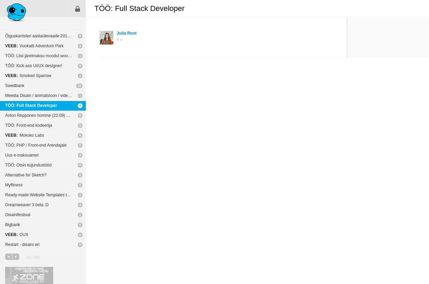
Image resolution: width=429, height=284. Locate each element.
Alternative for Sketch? (26, 175)
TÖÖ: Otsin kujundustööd (28, 165)
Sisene (77, 8)
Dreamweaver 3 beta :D (27, 204)
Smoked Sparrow (28, 75)
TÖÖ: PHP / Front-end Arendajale (36, 145)
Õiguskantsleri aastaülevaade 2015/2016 (42, 36)
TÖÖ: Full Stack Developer (31, 105)
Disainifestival (17, 214)
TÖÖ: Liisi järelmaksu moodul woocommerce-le (45, 55)
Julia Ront (127, 33)
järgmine (15, 257)
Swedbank (14, 85)
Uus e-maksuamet (21, 155)
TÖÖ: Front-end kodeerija (28, 125)
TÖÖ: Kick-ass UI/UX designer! (33, 65)
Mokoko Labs (24, 135)
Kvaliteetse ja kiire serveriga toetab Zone (29, 275)
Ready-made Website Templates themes (42, 195)
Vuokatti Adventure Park (34, 46)
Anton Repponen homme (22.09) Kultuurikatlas (45, 115)
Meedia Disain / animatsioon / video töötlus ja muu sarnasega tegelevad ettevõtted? (45, 95)
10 (79, 85)
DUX (16, 234)
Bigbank (12, 224)
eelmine (8, 257)
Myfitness (14, 185)
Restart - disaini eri (22, 244)
